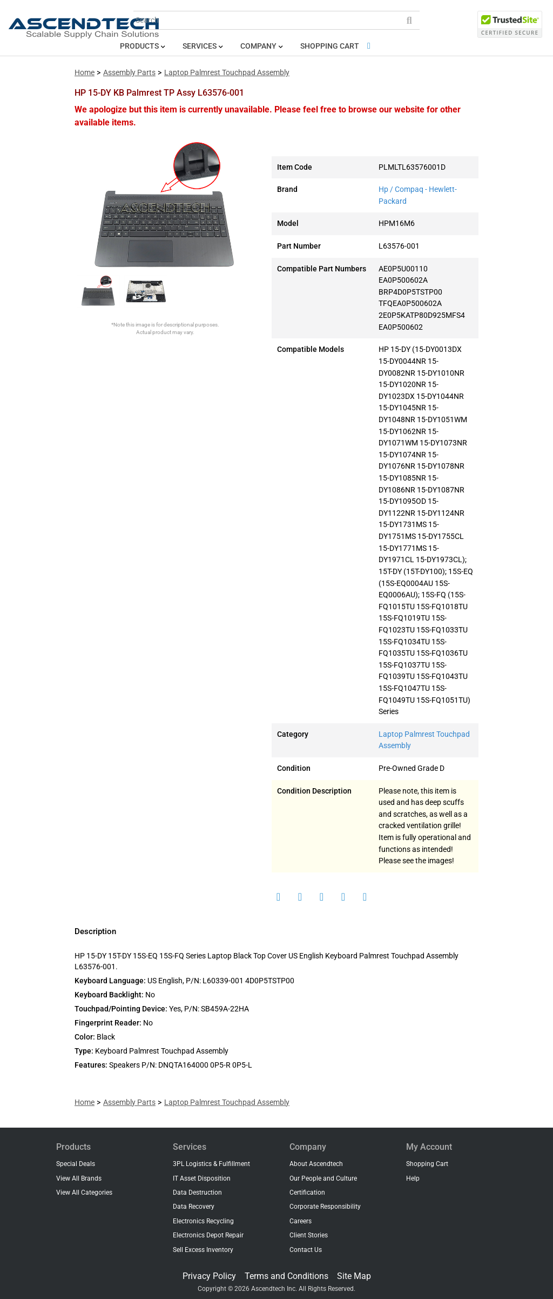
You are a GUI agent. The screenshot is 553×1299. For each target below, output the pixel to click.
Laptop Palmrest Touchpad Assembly (226, 72)
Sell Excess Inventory (203, 1250)
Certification (307, 1192)
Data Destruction (197, 1192)
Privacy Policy (209, 1276)
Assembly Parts (129, 72)
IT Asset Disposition (202, 1178)
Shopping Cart (337, 46)
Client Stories (308, 1235)
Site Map (354, 1276)
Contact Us (305, 1250)
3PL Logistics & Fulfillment (211, 1164)
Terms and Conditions (286, 1276)
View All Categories (84, 1192)
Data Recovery (193, 1206)
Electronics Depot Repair (208, 1235)
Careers (300, 1221)
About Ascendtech (316, 1164)
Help (413, 1178)
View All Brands (79, 1178)
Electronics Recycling (203, 1221)
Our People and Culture (323, 1178)
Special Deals (75, 1164)
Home (85, 72)
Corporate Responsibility (325, 1206)
